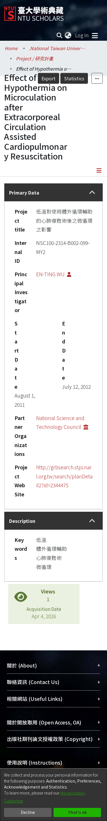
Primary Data (24, 192)
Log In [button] (82, 35)
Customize (13, 801)
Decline (28, 812)
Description (22, 520)
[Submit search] (59, 35)
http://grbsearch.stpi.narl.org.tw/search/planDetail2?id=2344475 (64, 476)
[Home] (33, 11)
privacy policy (72, 793)
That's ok (77, 812)
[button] (92, 192)
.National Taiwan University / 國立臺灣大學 (57, 48)
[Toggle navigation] (95, 35)
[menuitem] (68, 35)
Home (11, 48)
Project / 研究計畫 (34, 58)
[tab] (53, 192)
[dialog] (53, 795)
